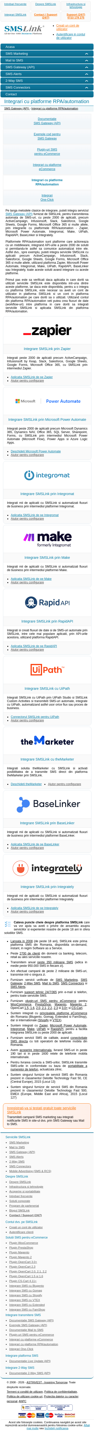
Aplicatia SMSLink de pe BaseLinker (35, 844)
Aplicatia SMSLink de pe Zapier (32, 377)
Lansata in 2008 (22, 941)
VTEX (56, 1020)
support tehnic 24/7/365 (40, 992)
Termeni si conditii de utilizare (25, 1391)
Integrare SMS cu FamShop (27, 1309)
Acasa (10, 47)
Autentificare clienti (21, 1232)
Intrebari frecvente (15, 4)
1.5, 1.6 (29, 1008)
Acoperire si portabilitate (24, 1191)
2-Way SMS (32, 983)
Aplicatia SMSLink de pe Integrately (34, 908)
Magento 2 (78, 1004)
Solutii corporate (19, 1200)
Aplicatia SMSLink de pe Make (31, 579)
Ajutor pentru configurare (27, 380)
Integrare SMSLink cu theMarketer (47, 759)
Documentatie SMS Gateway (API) (31, 1320)
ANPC (23, 1401)
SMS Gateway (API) (17, 108)
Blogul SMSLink (19, 1210)
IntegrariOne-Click (47, 197)
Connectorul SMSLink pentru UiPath (35, 717)
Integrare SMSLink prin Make (47, 558)
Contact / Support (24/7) (45, 16)
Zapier (43, 1025)
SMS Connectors (72, 983)
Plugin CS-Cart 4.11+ (23, 1280)
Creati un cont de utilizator (26, 1227)
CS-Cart (76, 1008)
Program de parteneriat (24, 1205)
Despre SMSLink (45, 4)
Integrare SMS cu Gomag (25, 1290)
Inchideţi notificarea (56, 1428)
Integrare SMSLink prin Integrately (47, 887)
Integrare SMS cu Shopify (25, 1295)
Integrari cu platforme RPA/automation (54, 108)
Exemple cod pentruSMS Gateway (47, 136)
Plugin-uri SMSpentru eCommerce (47, 152)
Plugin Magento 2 (20, 1257)
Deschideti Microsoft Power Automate (36, 451)
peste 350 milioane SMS (55, 962)
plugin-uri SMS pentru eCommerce (50, 1001)
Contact (11, 94)
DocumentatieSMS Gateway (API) (47, 121)
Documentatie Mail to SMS (26, 1329)
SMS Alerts (18, 987)
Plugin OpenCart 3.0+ (23, 1261)
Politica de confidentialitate (60, 1391)
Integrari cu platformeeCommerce (47, 167)
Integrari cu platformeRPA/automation (47, 182)
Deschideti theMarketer (26, 784)
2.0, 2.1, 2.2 (44, 1008)
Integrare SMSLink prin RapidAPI (47, 621)
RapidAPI (57, 1029)
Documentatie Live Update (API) (30, 1360)
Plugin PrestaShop (21, 1247)
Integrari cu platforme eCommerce (31, 1339)
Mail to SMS (50, 983)
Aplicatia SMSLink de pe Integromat (35, 515)
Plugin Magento (19, 1252)
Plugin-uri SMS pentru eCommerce (31, 1334)
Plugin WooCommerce (23, 1242)
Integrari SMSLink (15, 14)
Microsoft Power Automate (68, 1025)
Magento (60, 1004)
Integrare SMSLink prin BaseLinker (47, 823)
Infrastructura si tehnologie (75, 6)
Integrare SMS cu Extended (27, 1304)
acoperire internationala (36, 1050)
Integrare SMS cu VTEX (24, 1300)
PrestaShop (43, 1004)
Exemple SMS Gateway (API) (28, 1325)
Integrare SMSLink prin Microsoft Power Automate (47, 420)
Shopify (44, 1020)
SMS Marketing (67, 980)
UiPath (41, 1029)
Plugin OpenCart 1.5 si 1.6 (26, 1276)
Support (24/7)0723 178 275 (76, 16)
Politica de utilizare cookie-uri (24, 1396)
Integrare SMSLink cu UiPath (47, 689)
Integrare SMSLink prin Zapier (47, 349)
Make (30, 1029)
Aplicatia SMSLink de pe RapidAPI (34, 646)
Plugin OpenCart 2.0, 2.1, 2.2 (28, 1271)
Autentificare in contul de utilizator (70, 36)
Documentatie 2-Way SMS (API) (29, 1373)
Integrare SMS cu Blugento (26, 1285)
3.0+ (65, 1008)
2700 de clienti (30, 953)
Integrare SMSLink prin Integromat (47, 494)
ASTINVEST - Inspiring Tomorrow (47, 1382)
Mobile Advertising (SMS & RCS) (30, 1171)
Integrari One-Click (21, 1348)
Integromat (18, 1029)
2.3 (56, 1008)
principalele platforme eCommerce (63, 1013)
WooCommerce (21, 1004)
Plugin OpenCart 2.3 (22, 1266)
